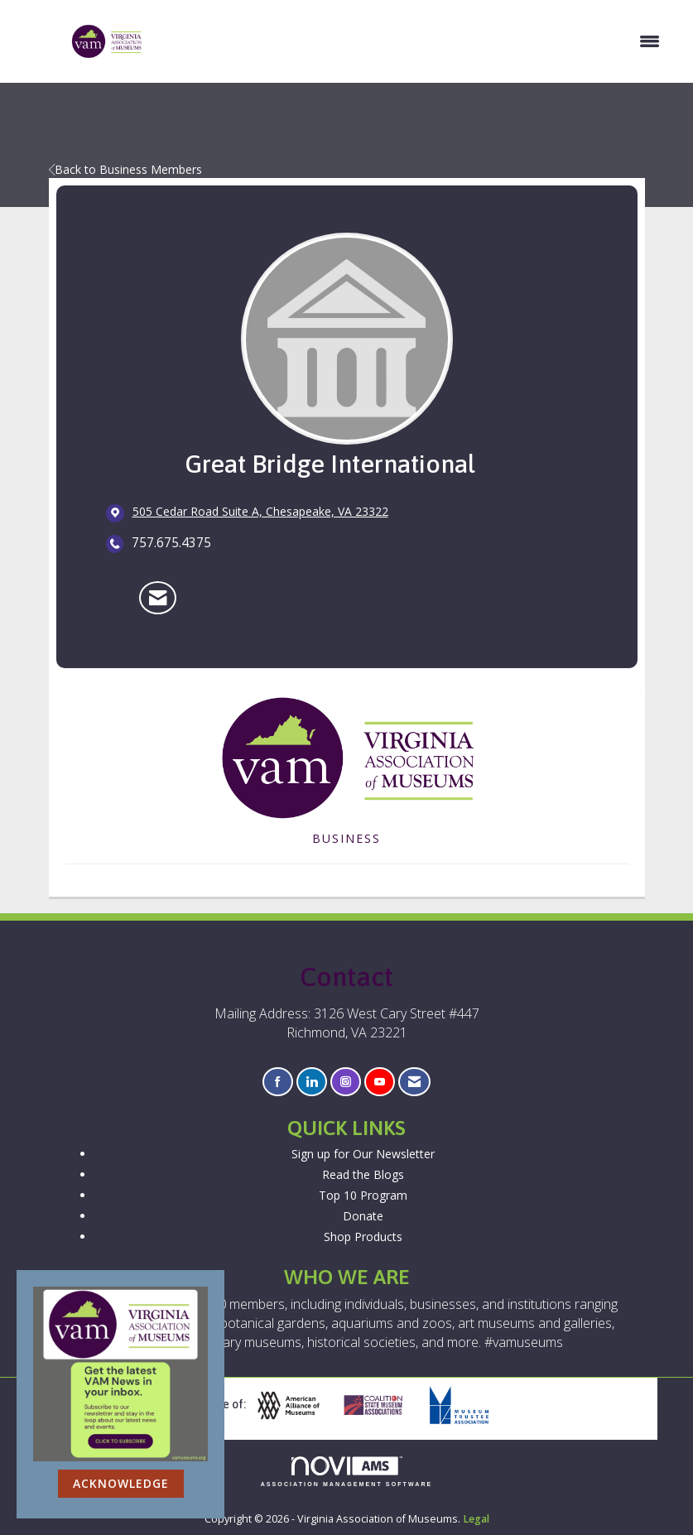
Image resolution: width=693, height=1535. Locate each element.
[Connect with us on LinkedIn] (311, 1081)
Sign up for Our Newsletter (363, 1154)
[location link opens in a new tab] (260, 512)
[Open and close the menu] (410, 41)
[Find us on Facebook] (277, 1081)
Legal (476, 1519)
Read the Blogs (363, 1174)
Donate (363, 1216)
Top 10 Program (363, 1195)
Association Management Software (347, 1471)
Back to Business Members (125, 169)
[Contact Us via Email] (414, 1081)
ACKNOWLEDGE (121, 1483)
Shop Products (363, 1236)
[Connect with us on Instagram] (345, 1081)
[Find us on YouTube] (379, 1081)
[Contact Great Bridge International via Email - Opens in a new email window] (157, 597)
